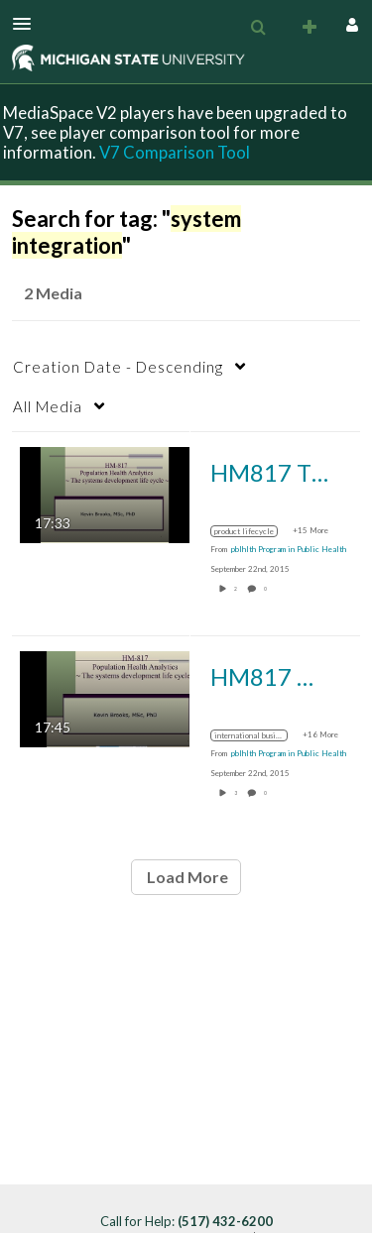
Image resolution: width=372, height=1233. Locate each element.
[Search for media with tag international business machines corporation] (256, 735)
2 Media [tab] (53, 292)
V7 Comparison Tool (174, 152)
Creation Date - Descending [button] (118, 367)
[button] (28, 24)
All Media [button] (47, 406)
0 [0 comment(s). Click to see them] (266, 589)
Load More (186, 876)
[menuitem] (258, 28)
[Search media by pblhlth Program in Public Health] (288, 549)
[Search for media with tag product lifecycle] (251, 531)
